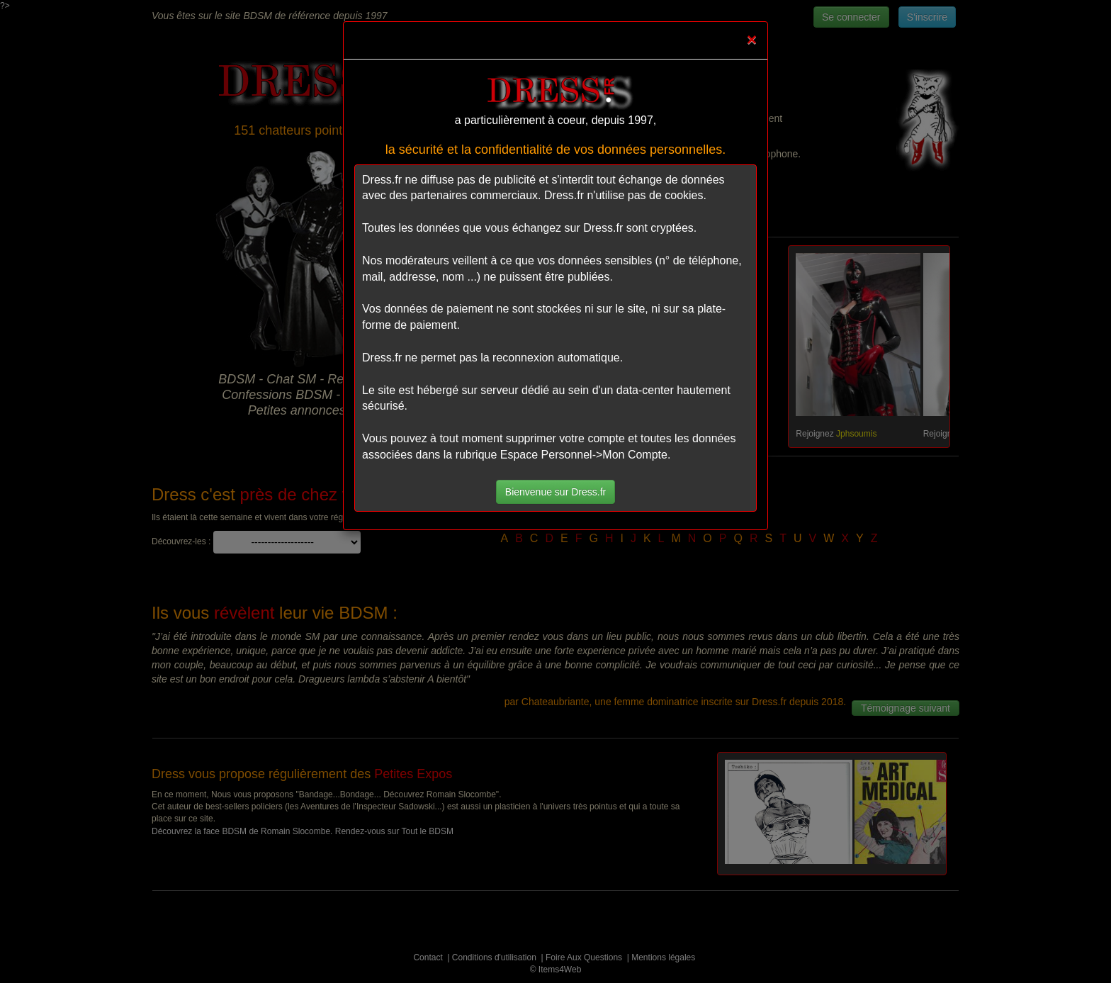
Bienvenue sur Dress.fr (555, 492)
